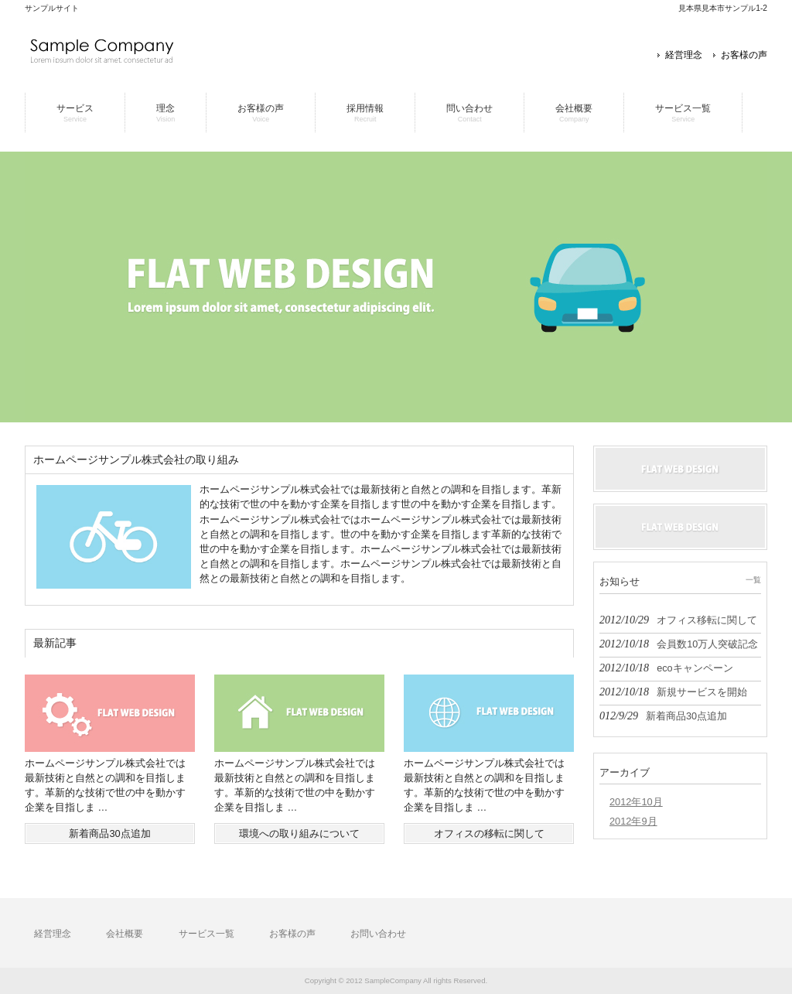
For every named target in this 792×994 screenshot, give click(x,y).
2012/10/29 (678, 619)
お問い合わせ (378, 933)
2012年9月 (633, 821)
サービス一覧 (206, 933)
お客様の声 (744, 55)
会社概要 (124, 933)
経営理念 (683, 55)
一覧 (753, 580)
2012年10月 (636, 802)
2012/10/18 (678, 643)
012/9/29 (663, 715)
